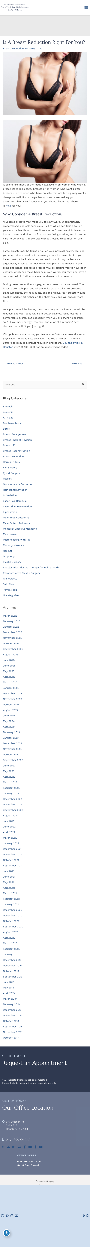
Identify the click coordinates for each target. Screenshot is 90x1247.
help (8, 205)
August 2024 (10, 710)
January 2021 (11, 904)
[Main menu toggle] (86, 8)
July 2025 (9, 660)
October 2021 (11, 860)
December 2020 (12, 909)
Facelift (7, 478)
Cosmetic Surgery (45, 1181)
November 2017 (12, 1032)
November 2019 (12, 965)
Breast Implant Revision (17, 439)
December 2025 (12, 632)
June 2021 (9, 876)
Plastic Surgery (12, 562)
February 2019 (11, 1004)
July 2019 (8, 982)
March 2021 (10, 893)
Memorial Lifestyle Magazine (20, 528)
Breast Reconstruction (16, 450)
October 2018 (11, 1021)
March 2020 (10, 943)
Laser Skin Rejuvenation (17, 506)
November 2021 (12, 854)
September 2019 (12, 976)
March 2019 (10, 998)
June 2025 (9, 665)
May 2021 (8, 882)
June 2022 (9, 826)
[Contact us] (84, 1215)
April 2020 (9, 937)
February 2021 (11, 898)
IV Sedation (10, 495)
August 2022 (10, 815)
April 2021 (9, 887)
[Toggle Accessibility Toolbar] (6, 1232)
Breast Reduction (13, 48)
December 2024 (12, 693)
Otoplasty (9, 556)
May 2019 (8, 987)
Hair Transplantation (15, 489)
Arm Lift (8, 417)
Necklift (7, 550)
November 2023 (12, 749)
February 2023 (11, 787)
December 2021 (12, 848)
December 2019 (12, 960)
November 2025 (12, 637)
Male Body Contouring (16, 517)
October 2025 (11, 643)
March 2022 (10, 837)
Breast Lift (9, 445)
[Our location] (87, 1215)
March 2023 (10, 782)
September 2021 (12, 865)
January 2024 (11, 737)
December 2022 (12, 799)
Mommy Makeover (14, 545)
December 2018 (12, 1009)
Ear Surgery (10, 467)
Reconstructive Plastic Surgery (21, 573)
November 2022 (12, 804)
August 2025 (10, 654)
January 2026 (11, 626)
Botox (6, 428)
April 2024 (9, 726)
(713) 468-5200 (18, 1139)
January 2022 (11, 843)
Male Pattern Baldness (16, 523)
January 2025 (11, 687)
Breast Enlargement (15, 434)
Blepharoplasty (12, 423)
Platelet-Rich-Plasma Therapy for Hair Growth (31, 567)
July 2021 (8, 871)
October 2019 (11, 971)
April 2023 (9, 776)
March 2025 (10, 682)
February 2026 (11, 621)
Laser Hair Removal (15, 500)
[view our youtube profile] (30, 1147)
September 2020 (13, 926)
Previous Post (13, 363)
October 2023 (11, 754)
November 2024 (12, 699)
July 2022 (9, 821)
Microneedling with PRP (17, 539)
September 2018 (12, 1026)
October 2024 (11, 704)
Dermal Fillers (11, 462)
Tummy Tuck (10, 589)
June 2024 (9, 715)
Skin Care (8, 584)
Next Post (79, 363)
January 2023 (11, 793)
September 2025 (13, 649)
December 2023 (12, 743)
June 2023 (9, 765)
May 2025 (9, 671)
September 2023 (13, 760)
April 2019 (9, 993)
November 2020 (12, 915)
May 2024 (9, 721)
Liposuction (10, 512)
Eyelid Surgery (11, 473)
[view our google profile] (8, 1147)
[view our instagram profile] (3, 1147)
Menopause (9, 534)
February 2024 (11, 732)
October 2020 (11, 921)
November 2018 (12, 1015)
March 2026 (10, 615)
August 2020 (10, 932)
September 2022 (13, 810)
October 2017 (11, 1037)
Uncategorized (33, 48)
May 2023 (9, 771)
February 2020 (11, 948)
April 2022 (9, 832)
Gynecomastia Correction (18, 484)
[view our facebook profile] (24, 1147)
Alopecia (8, 406)
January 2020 (11, 954)
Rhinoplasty (10, 578)
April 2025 (9, 676)
